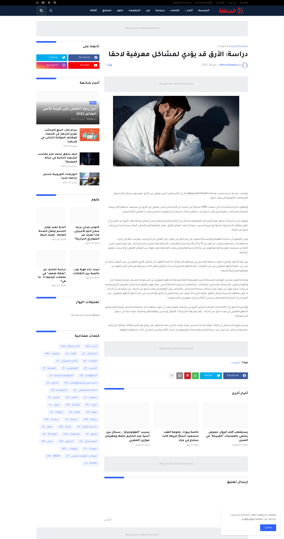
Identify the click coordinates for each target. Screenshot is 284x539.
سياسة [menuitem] (160, 10)
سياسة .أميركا (87, 427)
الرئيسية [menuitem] (203, 10)
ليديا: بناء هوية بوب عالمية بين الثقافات (86, 271)
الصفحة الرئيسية (238, 46)
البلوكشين (70, 368)
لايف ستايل (88, 442)
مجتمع (66, 442)
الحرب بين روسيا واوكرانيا (80, 383)
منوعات (90, 449)
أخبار (91, 346)
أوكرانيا (72, 405)
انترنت (91, 405)
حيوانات (56, 412)
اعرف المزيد (248, 519)
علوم (47, 427)
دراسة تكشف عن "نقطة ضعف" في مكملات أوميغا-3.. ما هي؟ (52, 275)
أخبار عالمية (70, 346)
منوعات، (221, 46)
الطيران (90, 398)
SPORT (90, 463)
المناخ (53, 398)
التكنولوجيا (88, 376)
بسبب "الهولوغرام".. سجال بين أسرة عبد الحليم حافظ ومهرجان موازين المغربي (127, 436)
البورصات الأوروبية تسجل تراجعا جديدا (60, 176)
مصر (47, 442)
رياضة (90, 420)
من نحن (232, 3)
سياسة (51, 420)
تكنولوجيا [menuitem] (135, 10)
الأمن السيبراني (66, 361)
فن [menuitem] (148, 10)
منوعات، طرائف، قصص (81, 456)
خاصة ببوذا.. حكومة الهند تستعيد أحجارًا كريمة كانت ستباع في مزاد (180, 436)
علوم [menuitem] (120, 10)
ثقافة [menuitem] (93, 10)
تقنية (91, 412)
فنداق (91, 434)
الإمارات (90, 361)
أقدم (108, 520)
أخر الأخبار (89, 354)
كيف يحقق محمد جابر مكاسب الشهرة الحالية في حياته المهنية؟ (57, 158)
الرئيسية (244, 3)
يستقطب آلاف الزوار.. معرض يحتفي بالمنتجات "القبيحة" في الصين (227, 436)
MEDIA (53, 456)
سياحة (71, 420)
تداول (54, 405)
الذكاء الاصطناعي (85, 390)
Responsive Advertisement (142, 28)
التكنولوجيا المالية (61, 376)
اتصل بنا (220, 3)
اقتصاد (52, 354)
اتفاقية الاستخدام (204, 3)
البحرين (90, 368)
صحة (65, 427)
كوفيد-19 (50, 434)
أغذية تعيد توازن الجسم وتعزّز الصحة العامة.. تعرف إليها (52, 231)
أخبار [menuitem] (190, 10)
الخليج (52, 383)
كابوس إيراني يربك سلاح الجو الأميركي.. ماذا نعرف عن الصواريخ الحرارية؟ (86, 233)
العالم (72, 398)
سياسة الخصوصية (182, 3)
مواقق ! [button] (268, 527)
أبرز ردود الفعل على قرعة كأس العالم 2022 (69, 111)
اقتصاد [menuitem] (174, 10)
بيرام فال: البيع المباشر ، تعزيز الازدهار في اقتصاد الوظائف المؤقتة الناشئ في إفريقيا (59, 136)
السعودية (59, 390)
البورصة (49, 368)
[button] (51, 11)
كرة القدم (71, 434)
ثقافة (74, 412)
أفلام (70, 354)
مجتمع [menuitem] (107, 10)
